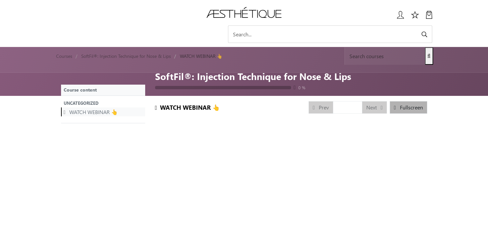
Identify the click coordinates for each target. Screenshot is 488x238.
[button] (103, 103)
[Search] (374, 34)
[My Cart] (429, 17)
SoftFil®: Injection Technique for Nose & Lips (253, 76)
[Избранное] (415, 17)
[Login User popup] (398, 17)
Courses (64, 56)
